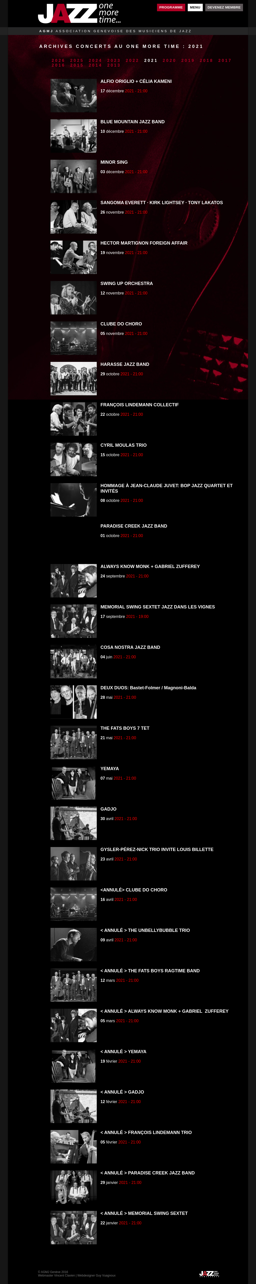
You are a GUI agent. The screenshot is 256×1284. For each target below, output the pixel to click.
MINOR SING (114, 162)
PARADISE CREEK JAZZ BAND (133, 526)
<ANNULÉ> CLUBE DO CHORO (133, 889)
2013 (114, 65)
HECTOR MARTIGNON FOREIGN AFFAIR (144, 243)
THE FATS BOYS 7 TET (125, 728)
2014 (95, 65)
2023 (114, 60)
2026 (59, 60)
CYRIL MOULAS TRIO (123, 445)
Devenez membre (224, 7)
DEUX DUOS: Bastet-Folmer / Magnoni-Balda (148, 687)
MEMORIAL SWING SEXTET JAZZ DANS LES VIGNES (157, 606)
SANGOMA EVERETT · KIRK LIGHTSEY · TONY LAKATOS (161, 202)
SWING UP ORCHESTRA (126, 283)
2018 (207, 60)
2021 (151, 60)
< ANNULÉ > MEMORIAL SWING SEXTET (144, 1213)
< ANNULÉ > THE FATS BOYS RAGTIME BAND (150, 970)
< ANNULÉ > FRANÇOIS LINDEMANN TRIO (146, 1132)
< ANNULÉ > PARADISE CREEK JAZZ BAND (147, 1172)
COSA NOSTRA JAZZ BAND (130, 647)
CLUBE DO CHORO (121, 323)
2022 (133, 60)
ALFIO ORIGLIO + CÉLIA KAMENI (136, 81)
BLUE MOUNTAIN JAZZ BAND (132, 121)
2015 (77, 65)
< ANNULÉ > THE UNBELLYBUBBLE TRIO (145, 930)
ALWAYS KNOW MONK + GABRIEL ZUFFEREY (150, 566)
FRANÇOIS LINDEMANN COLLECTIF (139, 404)
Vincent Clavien (64, 1275)
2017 (225, 60)
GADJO (108, 809)
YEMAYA (109, 768)
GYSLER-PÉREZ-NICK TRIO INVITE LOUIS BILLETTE (157, 849)
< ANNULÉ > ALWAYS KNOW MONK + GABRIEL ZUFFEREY (164, 1011)
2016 (59, 65)
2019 (188, 60)
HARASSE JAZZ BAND (124, 364)
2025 (77, 60)
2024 (95, 60)
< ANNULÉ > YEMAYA (123, 1051)
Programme (171, 7)
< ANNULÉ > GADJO (122, 1092)
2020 (169, 60)
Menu (195, 7)
